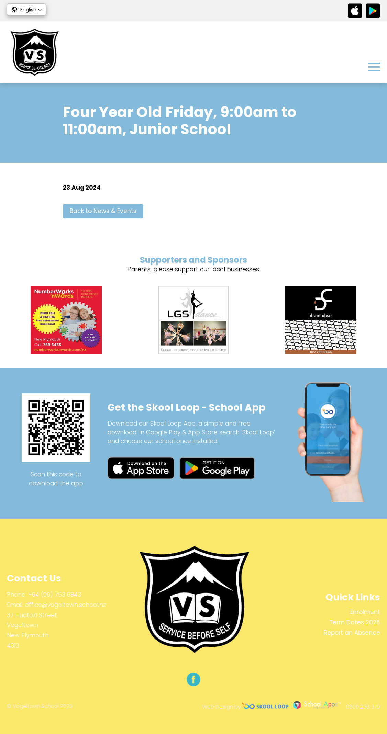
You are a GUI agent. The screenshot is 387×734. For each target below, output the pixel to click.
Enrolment (365, 612)
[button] (26, 10)
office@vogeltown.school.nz (65, 605)
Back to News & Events (103, 211)
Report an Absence (352, 633)
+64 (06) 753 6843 (54, 594)
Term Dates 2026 (354, 622)
